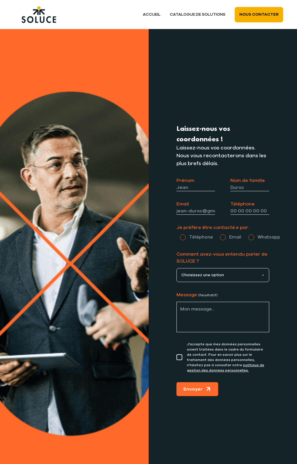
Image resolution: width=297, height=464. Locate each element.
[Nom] (249, 187)
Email (182, 204)
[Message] (222, 317)
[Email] (195, 211)
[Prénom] (195, 187)
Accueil (152, 14)
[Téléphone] (249, 211)
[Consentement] (179, 357)
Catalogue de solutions (197, 14)
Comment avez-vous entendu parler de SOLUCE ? (221, 257)
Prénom (185, 180)
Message (197, 295)
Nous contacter (258, 14)
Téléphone (242, 204)
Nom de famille (247, 180)
